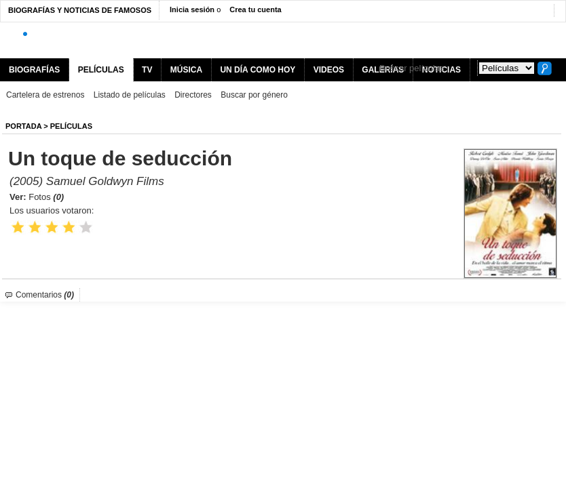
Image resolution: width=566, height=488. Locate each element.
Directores (193, 95)
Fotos (46, 197)
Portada (23, 126)
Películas (71, 126)
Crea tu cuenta (255, 9)
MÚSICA (186, 70)
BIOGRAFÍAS (34, 70)
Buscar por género (254, 95)
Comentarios (45, 295)
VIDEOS (329, 70)
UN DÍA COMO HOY (257, 70)
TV (147, 70)
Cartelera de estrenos (45, 95)
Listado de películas (130, 95)
